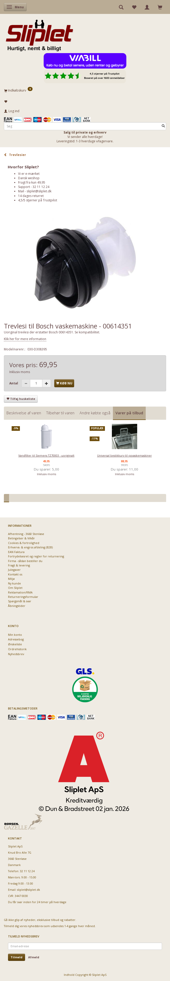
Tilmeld (16, 957)
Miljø (11, 579)
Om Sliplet (15, 588)
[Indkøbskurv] (85, 90)
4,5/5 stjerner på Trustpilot (37, 200)
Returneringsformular (23, 597)
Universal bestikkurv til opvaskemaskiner (124, 455)
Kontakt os (15, 574)
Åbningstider (16, 606)
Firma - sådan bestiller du (25, 561)
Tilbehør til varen (60, 412)
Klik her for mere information (25, 339)
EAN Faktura (16, 552)
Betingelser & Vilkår (21, 538)
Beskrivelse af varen (23, 412)
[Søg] (163, 126)
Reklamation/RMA (20, 592)
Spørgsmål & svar (19, 601)
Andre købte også (95, 412)
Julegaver (14, 570)
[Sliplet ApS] (39, 34)
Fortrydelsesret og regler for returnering (36, 556)
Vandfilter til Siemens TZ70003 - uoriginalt (46, 455)
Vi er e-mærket (29, 173)
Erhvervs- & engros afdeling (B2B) (30, 547)
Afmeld (33, 957)
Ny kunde (14, 583)
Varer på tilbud (129, 412)
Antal (14, 383)
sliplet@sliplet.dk (39, 191)
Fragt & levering (19, 565)
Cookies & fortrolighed (23, 543)
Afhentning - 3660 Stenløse (26, 534)
